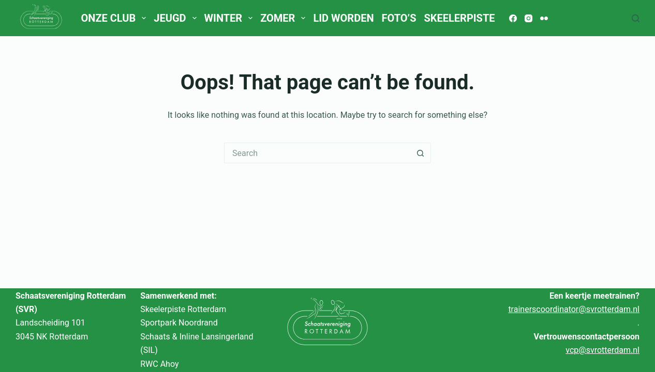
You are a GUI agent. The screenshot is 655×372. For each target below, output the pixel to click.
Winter (230, 18)
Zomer (284, 18)
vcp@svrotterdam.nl (602, 350)
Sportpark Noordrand (178, 323)
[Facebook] (513, 18)
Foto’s (399, 18)
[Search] (635, 18)
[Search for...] (317, 153)
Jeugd (177, 18)
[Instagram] (528, 18)
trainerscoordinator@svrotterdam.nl (573, 309)
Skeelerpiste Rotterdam (183, 309)
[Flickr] (544, 18)
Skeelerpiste (459, 18)
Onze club (115, 18)
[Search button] (420, 153)
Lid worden (343, 18)
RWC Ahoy (159, 364)
